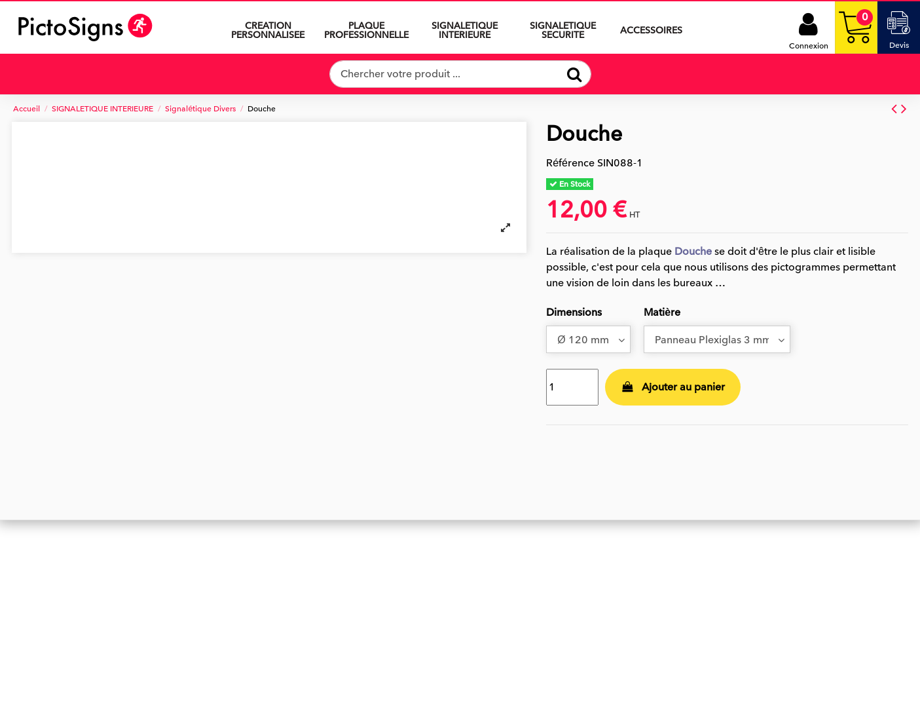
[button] (464, 27)
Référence (570, 163)
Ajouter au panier (673, 387)
